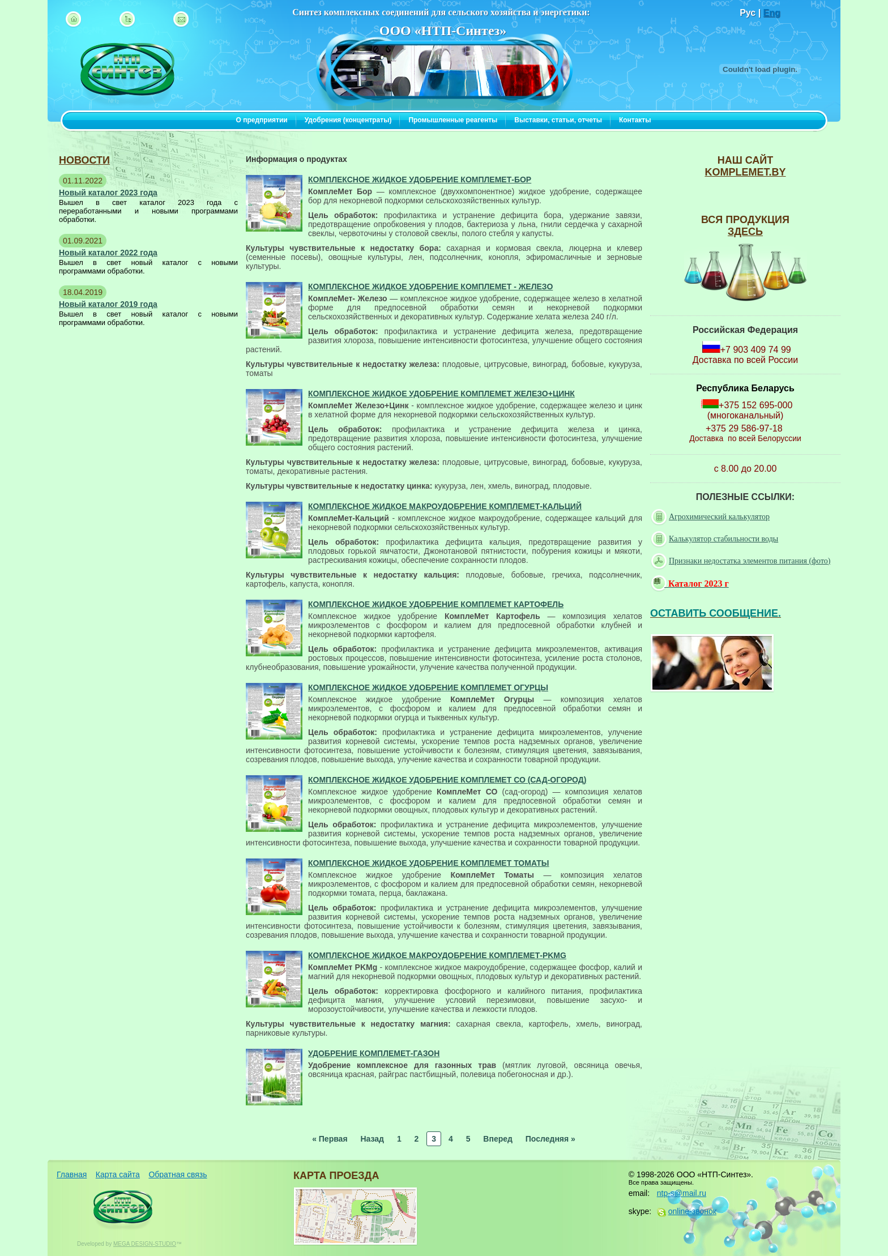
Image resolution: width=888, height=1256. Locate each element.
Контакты (635, 120)
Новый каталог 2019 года (108, 304)
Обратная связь (177, 1174)
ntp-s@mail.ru (681, 1193)
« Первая (329, 1138)
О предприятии (262, 120)
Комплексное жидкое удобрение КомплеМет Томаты (428, 863)
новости (84, 160)
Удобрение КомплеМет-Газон (373, 1053)
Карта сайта (118, 1174)
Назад (372, 1138)
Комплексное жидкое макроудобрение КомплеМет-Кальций (445, 506)
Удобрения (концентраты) (348, 120)
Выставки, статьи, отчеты (558, 120)
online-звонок (692, 1211)
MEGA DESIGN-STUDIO (144, 1244)
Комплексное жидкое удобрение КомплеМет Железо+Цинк (441, 393)
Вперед (498, 1138)
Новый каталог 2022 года (108, 252)
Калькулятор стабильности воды (716, 539)
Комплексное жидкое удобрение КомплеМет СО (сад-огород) (447, 779)
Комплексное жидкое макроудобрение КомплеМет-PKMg (437, 955)
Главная (72, 1174)
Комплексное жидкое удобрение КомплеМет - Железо (430, 286)
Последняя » (550, 1138)
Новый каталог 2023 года (108, 192)
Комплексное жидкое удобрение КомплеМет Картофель (435, 604)
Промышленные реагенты (452, 120)
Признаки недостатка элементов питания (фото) (742, 561)
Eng (771, 13)
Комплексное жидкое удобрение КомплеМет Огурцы (428, 687)
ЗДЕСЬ (745, 231)
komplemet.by (745, 172)
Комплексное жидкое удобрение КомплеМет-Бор (419, 179)
